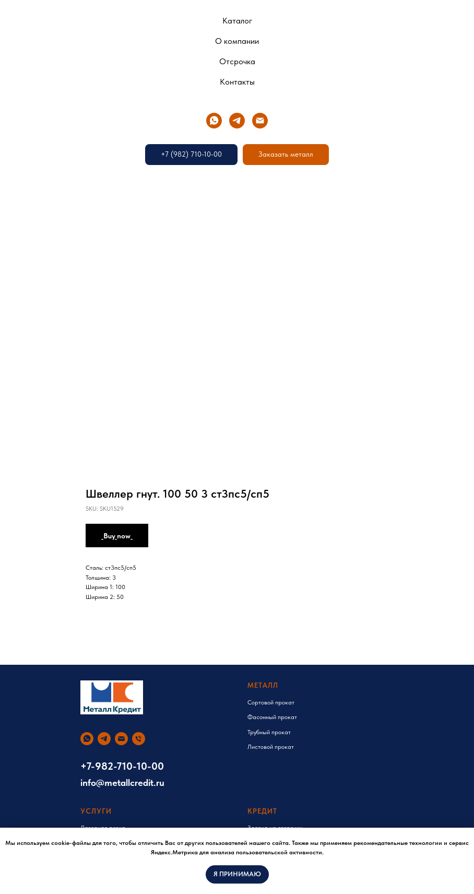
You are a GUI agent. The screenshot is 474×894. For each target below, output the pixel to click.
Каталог (237, 21)
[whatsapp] (214, 120)
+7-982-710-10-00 (122, 766)
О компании (237, 41)
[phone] (138, 738)
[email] (260, 120)
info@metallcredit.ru (122, 782)
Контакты (237, 82)
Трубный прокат (269, 732)
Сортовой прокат (270, 702)
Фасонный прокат (272, 717)
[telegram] (237, 120)
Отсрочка (237, 61)
